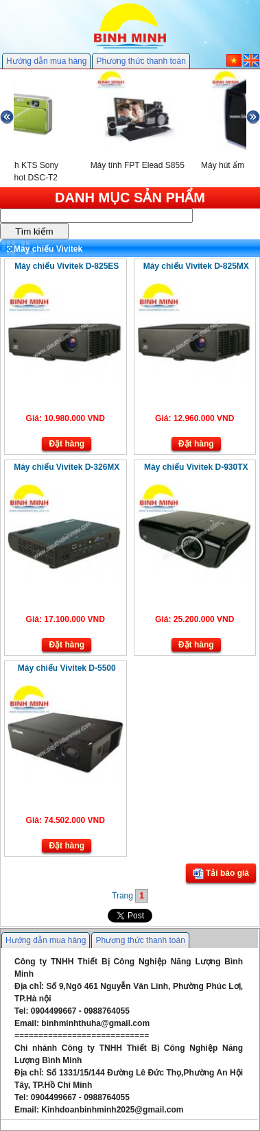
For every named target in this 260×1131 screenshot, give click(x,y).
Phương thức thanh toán (140, 61)
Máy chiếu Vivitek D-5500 (67, 668)
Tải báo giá (221, 873)
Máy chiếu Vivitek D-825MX (196, 266)
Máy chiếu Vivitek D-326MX (66, 467)
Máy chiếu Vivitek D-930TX (196, 467)
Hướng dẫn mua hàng (46, 61)
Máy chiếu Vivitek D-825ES (66, 266)
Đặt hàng (66, 444)
